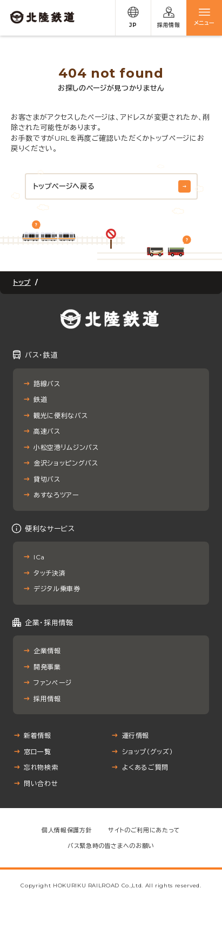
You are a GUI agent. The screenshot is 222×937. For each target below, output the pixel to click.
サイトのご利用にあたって (144, 830)
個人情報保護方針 (67, 830)
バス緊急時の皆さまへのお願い (111, 846)
